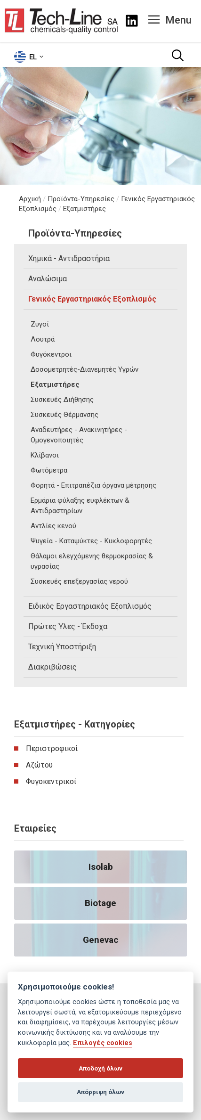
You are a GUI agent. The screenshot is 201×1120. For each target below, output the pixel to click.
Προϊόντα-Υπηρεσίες (81, 199)
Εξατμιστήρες (84, 208)
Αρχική (30, 199)
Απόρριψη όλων (100, 1091)
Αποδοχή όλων (100, 1068)
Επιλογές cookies (102, 1043)
